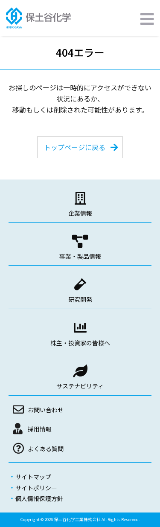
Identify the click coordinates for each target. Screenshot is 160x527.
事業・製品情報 (80, 256)
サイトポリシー (36, 488)
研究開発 (80, 299)
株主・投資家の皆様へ (80, 343)
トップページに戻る (74, 147)
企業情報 (80, 213)
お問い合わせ (46, 409)
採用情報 (40, 429)
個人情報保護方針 (39, 498)
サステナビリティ (80, 386)
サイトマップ (33, 476)
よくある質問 (46, 448)
